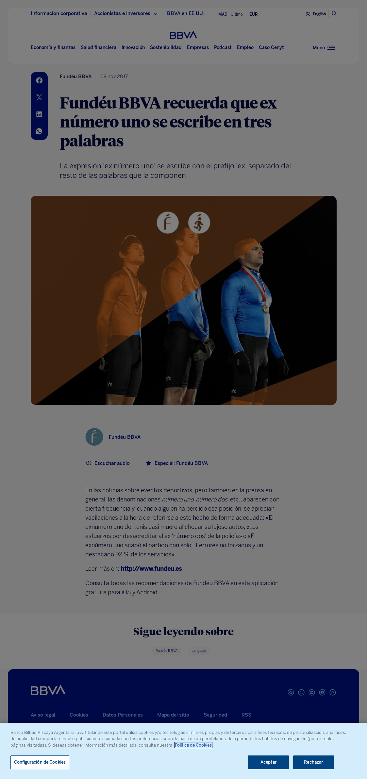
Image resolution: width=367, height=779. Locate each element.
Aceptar (268, 762)
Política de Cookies (193, 745)
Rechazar (313, 762)
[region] (183, 751)
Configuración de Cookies (40, 762)
